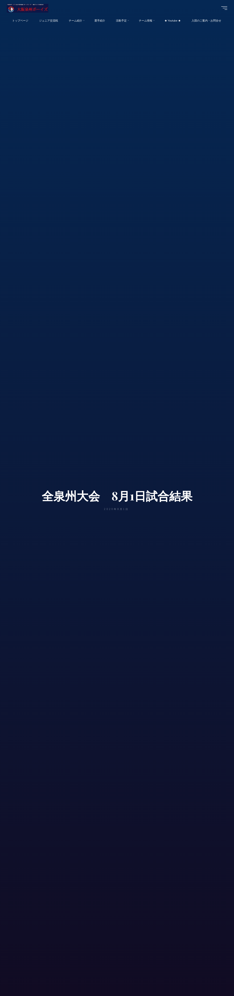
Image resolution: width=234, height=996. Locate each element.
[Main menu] (224, 8)
